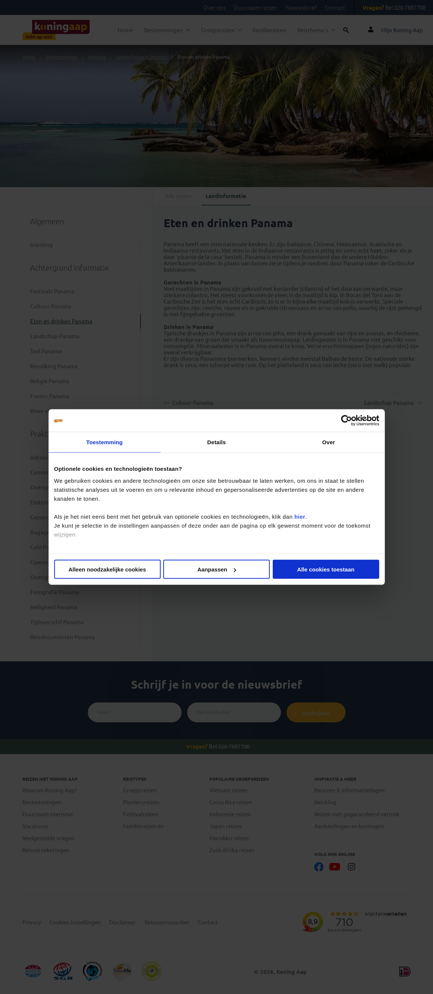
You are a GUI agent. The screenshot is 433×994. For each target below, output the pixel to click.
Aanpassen (216, 569)
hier (300, 516)
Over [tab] (328, 442)
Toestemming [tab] (104, 442)
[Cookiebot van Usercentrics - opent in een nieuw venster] (346, 420)
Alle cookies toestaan (325, 569)
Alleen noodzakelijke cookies (107, 569)
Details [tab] (216, 442)
